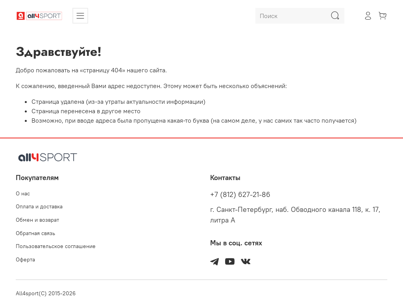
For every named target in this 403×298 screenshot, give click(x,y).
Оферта (25, 259)
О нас (23, 193)
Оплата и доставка (39, 206)
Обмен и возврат (37, 219)
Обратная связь (35, 233)
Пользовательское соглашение (56, 246)
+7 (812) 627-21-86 (240, 194)
